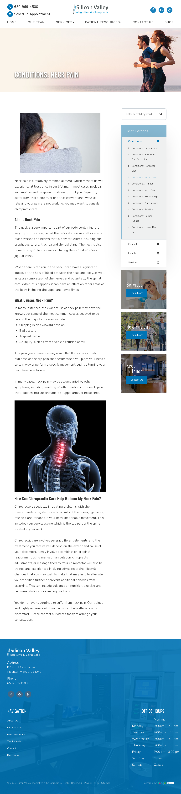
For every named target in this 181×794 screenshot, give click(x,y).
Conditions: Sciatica (143, 224)
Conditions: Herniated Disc (145, 173)
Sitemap (105, 783)
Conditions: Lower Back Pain (143, 244)
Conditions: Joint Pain (144, 195)
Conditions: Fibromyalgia (140, 204)
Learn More (137, 308)
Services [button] (65, 22)
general (133, 259)
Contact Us (143, 22)
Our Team (36, 22)
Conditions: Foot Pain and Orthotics (145, 162)
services (133, 277)
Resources (14, 754)
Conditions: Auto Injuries (142, 215)
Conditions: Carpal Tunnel (143, 233)
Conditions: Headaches (139, 150)
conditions (135, 141)
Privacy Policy (91, 783)
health (132, 268)
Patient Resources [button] (103, 22)
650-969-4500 (18, 683)
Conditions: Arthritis (143, 189)
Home (12, 22)
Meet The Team (18, 734)
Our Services (15, 727)
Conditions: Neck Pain (145, 182)
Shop (169, 22)
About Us (13, 720)
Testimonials (15, 741)
